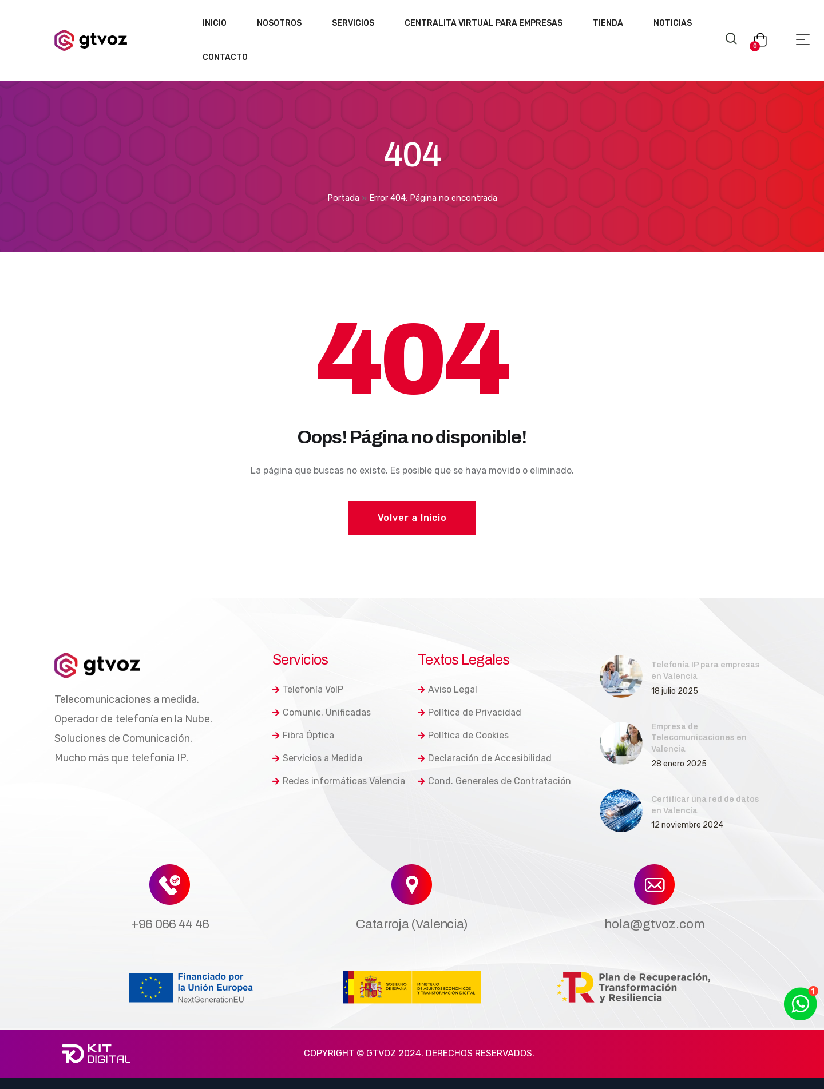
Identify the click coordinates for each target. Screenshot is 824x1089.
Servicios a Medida (317, 758)
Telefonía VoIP (307, 689)
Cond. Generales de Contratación (494, 781)
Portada (343, 198)
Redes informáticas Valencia (338, 781)
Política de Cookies (463, 735)
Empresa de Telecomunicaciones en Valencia (699, 737)
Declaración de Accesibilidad (485, 758)
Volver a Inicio (412, 517)
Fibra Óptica (303, 735)
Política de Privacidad (469, 712)
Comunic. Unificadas (321, 712)
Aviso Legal (447, 689)
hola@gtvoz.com (654, 924)
